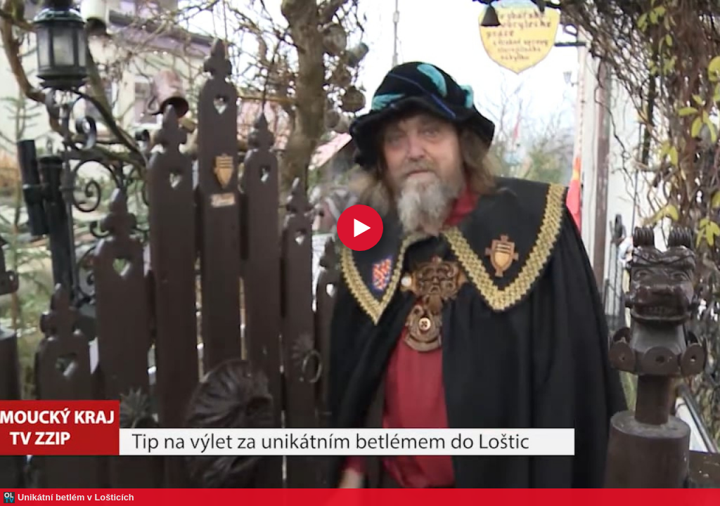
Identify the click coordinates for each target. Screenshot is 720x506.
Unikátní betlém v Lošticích (76, 497)
